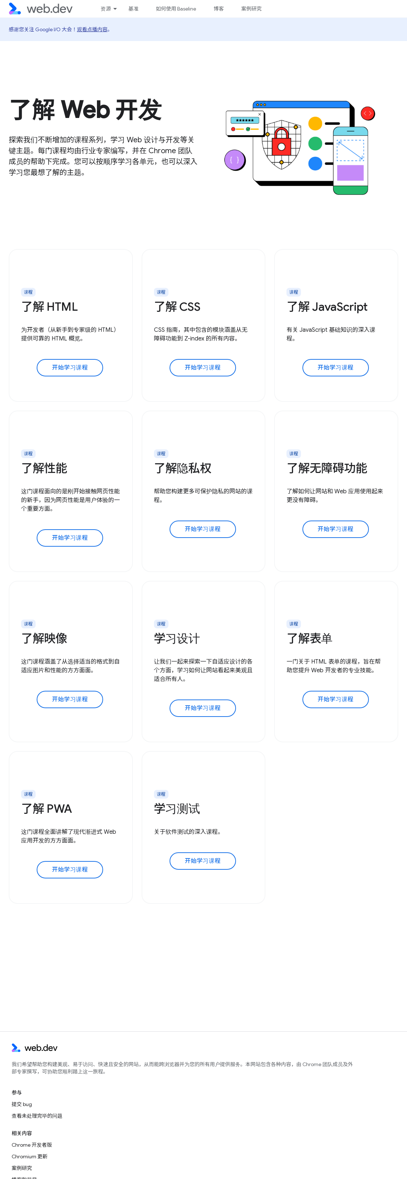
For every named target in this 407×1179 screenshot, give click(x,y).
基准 (133, 8)
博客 (218, 8)
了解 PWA (46, 808)
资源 (106, 8)
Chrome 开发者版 (32, 1145)
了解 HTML (49, 306)
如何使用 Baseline (176, 8)
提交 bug (22, 1104)
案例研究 (251, 8)
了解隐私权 (182, 468)
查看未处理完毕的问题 (37, 1116)
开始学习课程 (70, 367)
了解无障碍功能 (326, 468)
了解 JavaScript (327, 306)
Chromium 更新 (30, 1156)
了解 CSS (177, 306)
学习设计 (177, 638)
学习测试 (177, 808)
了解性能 (44, 468)
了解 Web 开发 (85, 110)
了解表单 (309, 638)
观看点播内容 (92, 29)
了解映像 (44, 638)
